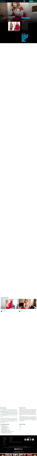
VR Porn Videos (10, 421)
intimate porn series (15, 421)
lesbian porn (7, 410)
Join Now (31, 1)
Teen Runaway (21, 309)
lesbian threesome (2, 413)
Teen (27, 36)
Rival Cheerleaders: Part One (4, 309)
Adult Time (30, 416)
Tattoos (24, 37)
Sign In (35, 1)
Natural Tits (25, 36)
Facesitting (26, 37)
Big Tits (22, 36)
